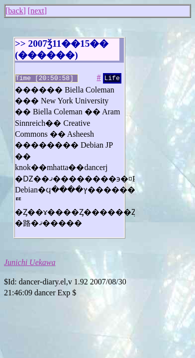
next (37, 10)
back (15, 10)
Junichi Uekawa (30, 261)
